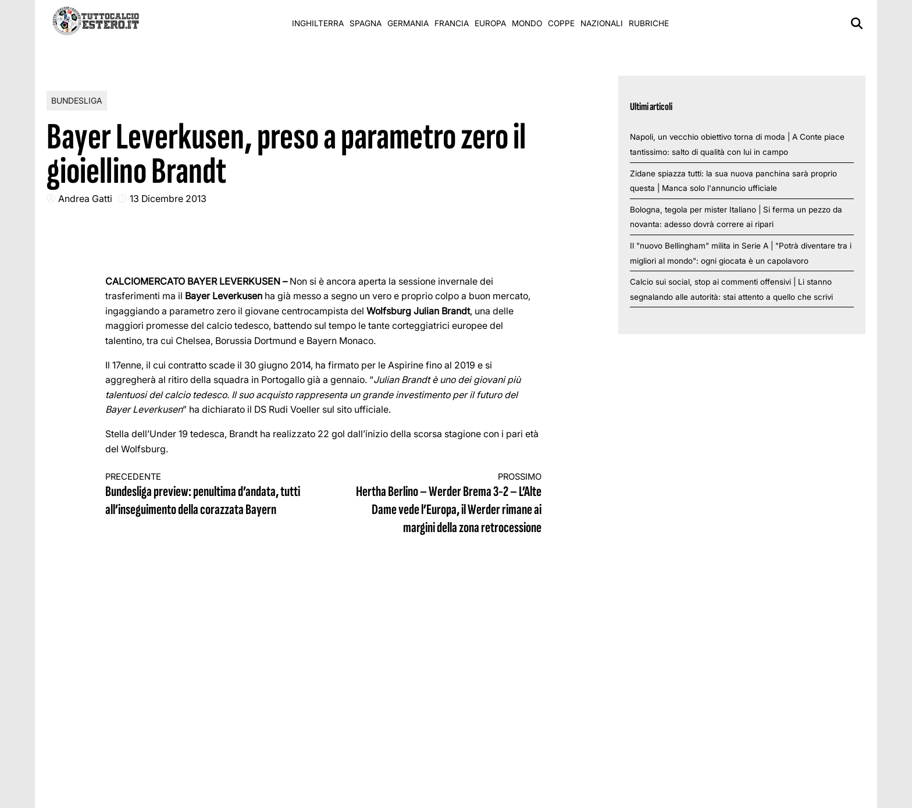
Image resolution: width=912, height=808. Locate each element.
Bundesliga (76, 100)
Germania (408, 23)
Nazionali (601, 23)
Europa (490, 23)
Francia (451, 23)
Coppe (561, 23)
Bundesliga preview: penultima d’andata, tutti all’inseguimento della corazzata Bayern (203, 495)
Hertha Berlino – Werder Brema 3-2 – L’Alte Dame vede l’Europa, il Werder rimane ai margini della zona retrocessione (443, 504)
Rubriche (649, 23)
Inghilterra (318, 23)
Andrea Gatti (85, 198)
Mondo (527, 23)
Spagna (366, 23)
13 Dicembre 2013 (168, 198)
